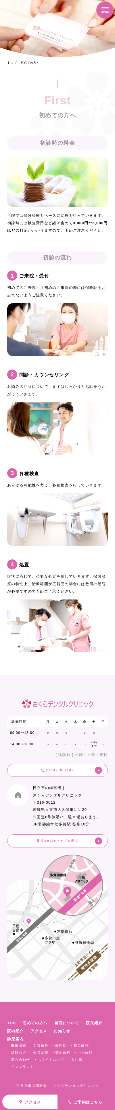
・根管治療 (38, 1053)
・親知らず (16, 1053)
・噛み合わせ (18, 1060)
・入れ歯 (75, 1060)
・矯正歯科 (60, 1053)
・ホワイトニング (49, 1060)
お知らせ (62, 1031)
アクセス (38, 1031)
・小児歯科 (83, 1053)
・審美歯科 (79, 1045)
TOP (11, 1023)
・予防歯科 (38, 1045)
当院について (66, 1023)
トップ (12, 62)
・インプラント (20, 1067)
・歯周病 (59, 1045)
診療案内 (15, 1039)
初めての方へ (29, 62)
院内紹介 (15, 1031)
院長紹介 (94, 1023)
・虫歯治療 (16, 1045)
